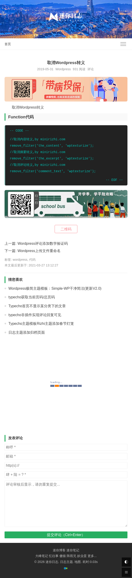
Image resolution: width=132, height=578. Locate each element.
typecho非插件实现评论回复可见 (34, 315)
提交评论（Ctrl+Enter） (66, 535)
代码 (32, 259)
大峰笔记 (41, 556)
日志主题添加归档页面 (26, 332)
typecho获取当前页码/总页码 (31, 297)
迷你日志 (52, 562)
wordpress (20, 259)
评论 (90, 69)
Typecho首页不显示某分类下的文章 (37, 306)
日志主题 (66, 562)
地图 (77, 562)
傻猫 (62, 556)
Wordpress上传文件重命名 (39, 251)
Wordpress (63, 69)
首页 (8, 44)
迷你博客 (59, 550)
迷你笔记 (72, 550)
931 (75, 69)
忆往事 (53, 556)
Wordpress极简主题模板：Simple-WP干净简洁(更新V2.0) (55, 288)
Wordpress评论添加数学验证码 (43, 243)
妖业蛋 (82, 556)
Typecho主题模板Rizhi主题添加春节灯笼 (41, 323)
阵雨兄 (71, 556)
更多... (92, 556)
